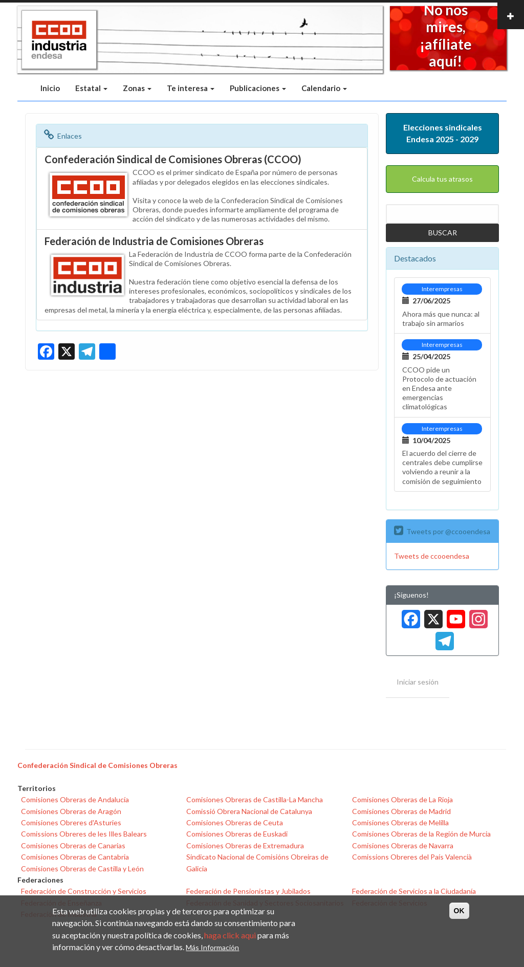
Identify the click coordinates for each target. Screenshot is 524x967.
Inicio (50, 88)
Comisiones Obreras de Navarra (402, 845)
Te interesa (190, 88)
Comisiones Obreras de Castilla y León (82, 868)
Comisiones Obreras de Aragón (71, 811)
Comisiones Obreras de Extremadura (245, 845)
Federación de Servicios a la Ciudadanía (414, 891)
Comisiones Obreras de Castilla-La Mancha (254, 799)
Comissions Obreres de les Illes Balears (84, 833)
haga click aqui (230, 935)
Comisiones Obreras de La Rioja (402, 799)
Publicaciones (258, 88)
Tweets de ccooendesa (431, 556)
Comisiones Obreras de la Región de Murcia (421, 833)
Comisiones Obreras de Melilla (400, 822)
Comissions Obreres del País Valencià (412, 856)
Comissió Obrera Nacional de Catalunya (249, 811)
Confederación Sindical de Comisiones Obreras (97, 765)
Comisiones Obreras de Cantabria (75, 856)
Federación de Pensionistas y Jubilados (248, 891)
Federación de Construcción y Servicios (83, 891)
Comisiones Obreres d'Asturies (71, 822)
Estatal (91, 88)
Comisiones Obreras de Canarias (73, 845)
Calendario (324, 88)
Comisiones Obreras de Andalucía (75, 799)
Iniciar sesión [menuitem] (418, 681)
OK (459, 911)
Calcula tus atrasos (442, 178)
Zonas (137, 88)
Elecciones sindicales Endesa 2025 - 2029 (442, 133)
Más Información (212, 947)
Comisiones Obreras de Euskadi (237, 833)
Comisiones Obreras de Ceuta (234, 822)
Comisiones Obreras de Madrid (401, 811)
